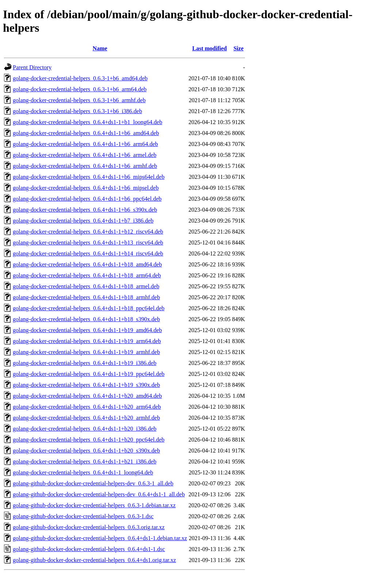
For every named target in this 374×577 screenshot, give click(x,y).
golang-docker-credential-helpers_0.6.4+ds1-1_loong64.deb (83, 472)
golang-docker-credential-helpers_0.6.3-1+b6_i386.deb (77, 111)
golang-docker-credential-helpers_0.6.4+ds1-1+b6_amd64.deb (86, 133)
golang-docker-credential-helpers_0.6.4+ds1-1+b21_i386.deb (84, 461)
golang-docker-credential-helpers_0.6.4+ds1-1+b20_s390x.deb (86, 450)
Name (100, 48)
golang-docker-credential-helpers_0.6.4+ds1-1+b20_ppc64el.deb (88, 439)
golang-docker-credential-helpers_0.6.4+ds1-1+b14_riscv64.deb (88, 253)
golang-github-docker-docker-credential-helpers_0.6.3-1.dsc (83, 516)
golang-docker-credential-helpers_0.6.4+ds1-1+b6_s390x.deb (85, 210)
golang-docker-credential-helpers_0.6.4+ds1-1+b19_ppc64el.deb (88, 374)
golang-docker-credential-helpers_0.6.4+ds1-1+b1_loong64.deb (87, 122)
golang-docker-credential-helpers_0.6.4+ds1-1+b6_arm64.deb (85, 144)
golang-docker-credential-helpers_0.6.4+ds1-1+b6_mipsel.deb (86, 188)
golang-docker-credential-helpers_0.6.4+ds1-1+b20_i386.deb (84, 429)
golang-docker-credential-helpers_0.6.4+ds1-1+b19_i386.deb (84, 363)
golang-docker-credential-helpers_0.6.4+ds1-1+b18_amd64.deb (87, 264)
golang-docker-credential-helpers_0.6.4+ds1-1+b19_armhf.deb (86, 352)
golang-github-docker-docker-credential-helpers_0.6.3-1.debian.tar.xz (94, 505)
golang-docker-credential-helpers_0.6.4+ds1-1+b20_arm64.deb (87, 407)
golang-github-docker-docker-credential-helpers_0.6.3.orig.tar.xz (89, 527)
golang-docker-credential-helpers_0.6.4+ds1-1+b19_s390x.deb (86, 385)
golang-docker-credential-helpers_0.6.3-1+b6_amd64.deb (80, 78)
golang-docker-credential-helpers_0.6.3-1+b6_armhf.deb (79, 100)
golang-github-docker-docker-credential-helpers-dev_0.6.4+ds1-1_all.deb (99, 494)
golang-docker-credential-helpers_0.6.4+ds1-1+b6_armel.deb (84, 155)
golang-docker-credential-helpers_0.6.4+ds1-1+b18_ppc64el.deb (88, 308)
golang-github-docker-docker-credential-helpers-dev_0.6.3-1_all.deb (93, 483)
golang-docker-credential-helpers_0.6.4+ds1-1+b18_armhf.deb (86, 297)
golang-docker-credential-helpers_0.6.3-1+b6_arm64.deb (79, 89)
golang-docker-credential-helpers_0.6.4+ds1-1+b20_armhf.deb (86, 418)
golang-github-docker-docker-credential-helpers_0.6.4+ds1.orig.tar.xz (94, 560)
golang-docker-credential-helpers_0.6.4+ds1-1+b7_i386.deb (83, 221)
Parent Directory (32, 67)
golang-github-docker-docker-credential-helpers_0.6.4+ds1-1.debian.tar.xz (100, 538)
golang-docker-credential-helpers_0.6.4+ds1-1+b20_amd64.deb (87, 396)
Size (238, 48)
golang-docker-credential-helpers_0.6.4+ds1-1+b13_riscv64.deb (88, 242)
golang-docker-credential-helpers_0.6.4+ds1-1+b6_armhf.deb (85, 166)
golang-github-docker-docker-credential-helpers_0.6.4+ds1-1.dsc (89, 549)
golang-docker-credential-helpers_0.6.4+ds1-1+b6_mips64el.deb (88, 177)
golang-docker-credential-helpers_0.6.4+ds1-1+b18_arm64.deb (87, 275)
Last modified (209, 48)
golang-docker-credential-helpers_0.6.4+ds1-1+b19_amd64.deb (87, 330)
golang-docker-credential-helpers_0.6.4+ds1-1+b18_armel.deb (86, 286)
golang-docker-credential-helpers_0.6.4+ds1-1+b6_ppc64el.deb (87, 199)
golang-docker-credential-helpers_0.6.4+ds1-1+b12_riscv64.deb (88, 231)
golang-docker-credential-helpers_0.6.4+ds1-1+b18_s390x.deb (86, 319)
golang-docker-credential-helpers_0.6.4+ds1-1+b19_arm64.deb (87, 341)
